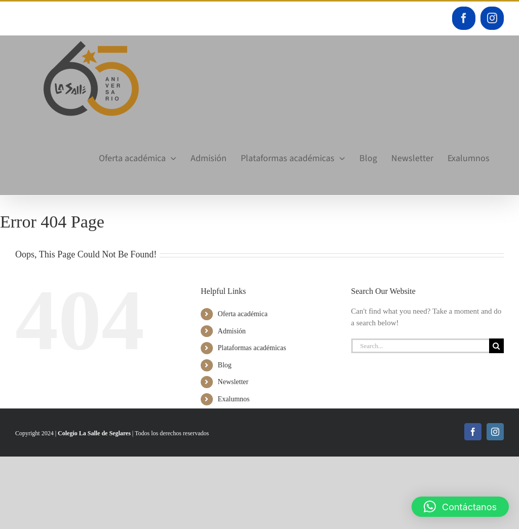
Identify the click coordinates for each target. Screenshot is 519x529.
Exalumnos (234, 399)
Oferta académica (243, 314)
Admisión (232, 331)
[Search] (496, 345)
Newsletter (233, 382)
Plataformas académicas (252, 348)
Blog (225, 365)
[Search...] (420, 345)
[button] (460, 507)
